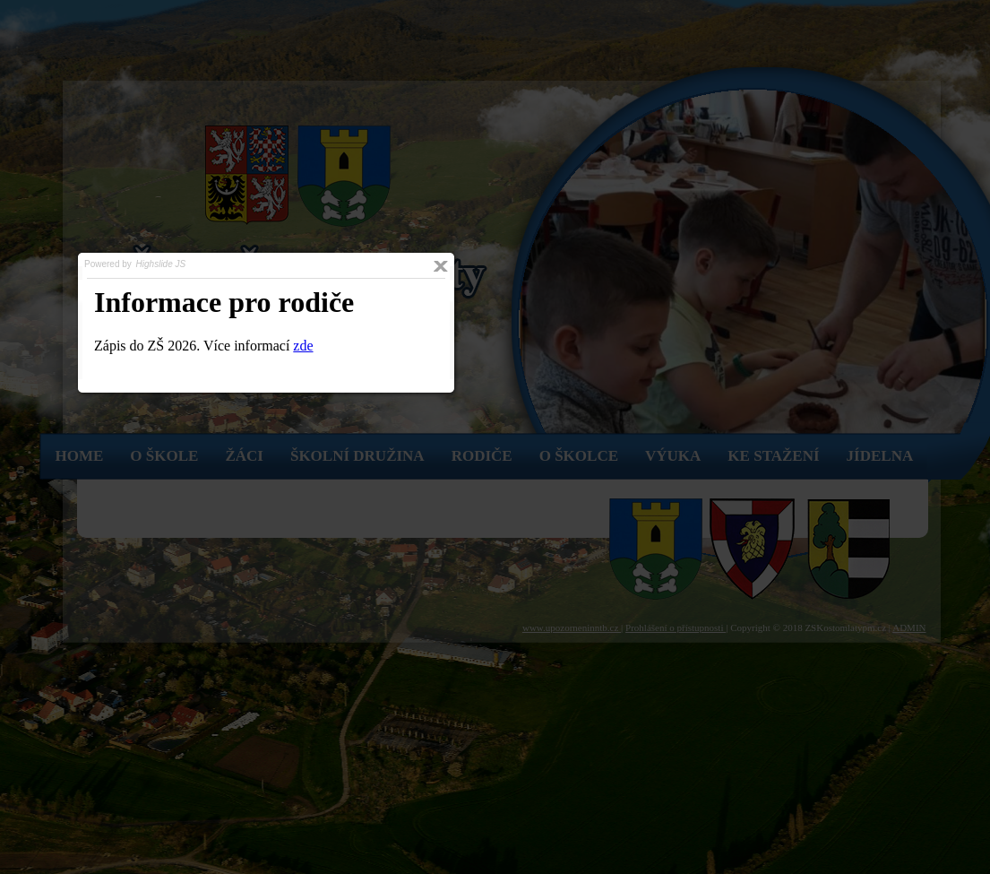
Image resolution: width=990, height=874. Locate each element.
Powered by (135, 264)
